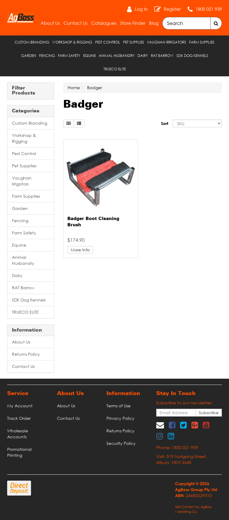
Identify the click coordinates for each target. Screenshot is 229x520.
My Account (20, 405)
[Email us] (160, 425)
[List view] (79, 123)
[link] (172, 425)
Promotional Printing (19, 452)
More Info (80, 249)
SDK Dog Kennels (192, 55)
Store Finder (133, 23)
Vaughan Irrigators (166, 42)
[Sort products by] (197, 123)
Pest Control (107, 42)
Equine (89, 55)
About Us (50, 23)
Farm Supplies (201, 42)
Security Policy (121, 443)
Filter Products (23, 91)
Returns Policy (26, 354)
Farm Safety (69, 55)
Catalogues (104, 23)
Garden (28, 55)
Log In (141, 9)
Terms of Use (118, 405)
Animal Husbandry (116, 55)
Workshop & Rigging (72, 42)
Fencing (47, 55)
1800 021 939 (209, 9)
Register (172, 9)
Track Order (19, 418)
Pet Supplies (133, 42)
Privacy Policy (120, 418)
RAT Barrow (162, 55)
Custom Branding (32, 42)
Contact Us (76, 23)
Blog (154, 23)
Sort (164, 123)
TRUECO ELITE (114, 69)
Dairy (142, 55)
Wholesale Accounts (17, 433)
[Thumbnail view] (68, 123)
